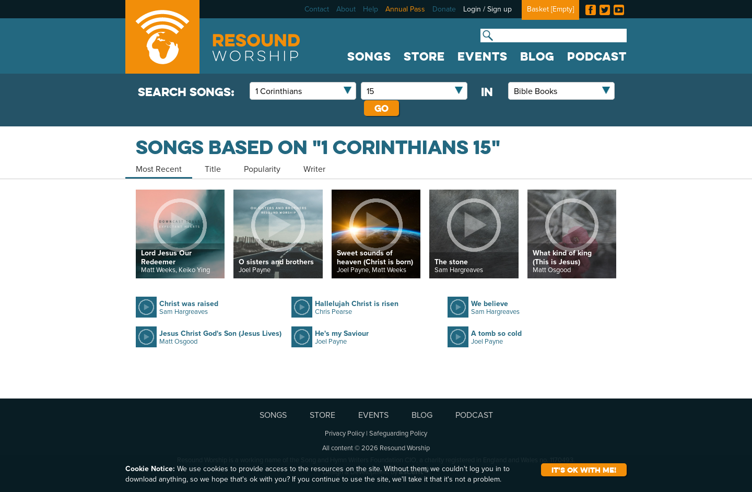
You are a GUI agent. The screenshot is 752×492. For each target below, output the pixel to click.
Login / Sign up (487, 9)
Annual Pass (405, 9)
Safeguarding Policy (398, 433)
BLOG (537, 56)
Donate (444, 9)
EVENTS (482, 56)
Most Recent (159, 168)
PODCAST (597, 56)
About (346, 9)
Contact (316, 9)
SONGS (369, 56)
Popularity (262, 168)
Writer (314, 168)
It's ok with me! (583, 470)
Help (370, 9)
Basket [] (550, 9)
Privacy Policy (345, 433)
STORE (424, 56)
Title (213, 168)
